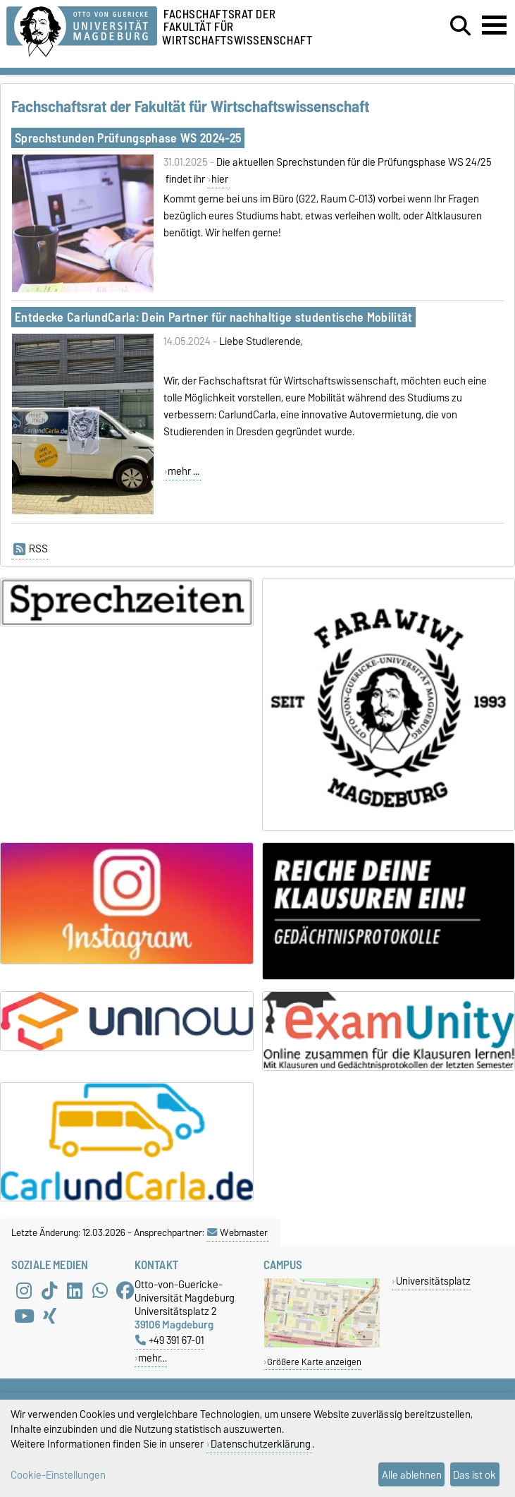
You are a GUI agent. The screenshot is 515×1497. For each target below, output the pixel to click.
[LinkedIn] (74, 1290)
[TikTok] (49, 1290)
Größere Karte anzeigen (314, 1361)
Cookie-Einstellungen (58, 1475)
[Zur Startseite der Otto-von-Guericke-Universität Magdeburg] (82, 29)
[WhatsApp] (100, 1290)
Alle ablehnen (412, 1475)
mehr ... (183, 471)
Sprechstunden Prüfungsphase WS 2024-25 (128, 138)
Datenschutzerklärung (261, 1444)
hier (219, 179)
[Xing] (49, 1315)
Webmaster (237, 1232)
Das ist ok (474, 1475)
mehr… (152, 1357)
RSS (30, 548)
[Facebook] (125, 1290)
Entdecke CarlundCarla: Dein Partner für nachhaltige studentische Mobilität (214, 317)
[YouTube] (24, 1315)
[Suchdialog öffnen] (460, 26)
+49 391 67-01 (169, 1340)
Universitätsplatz (433, 1281)
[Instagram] (24, 1290)
